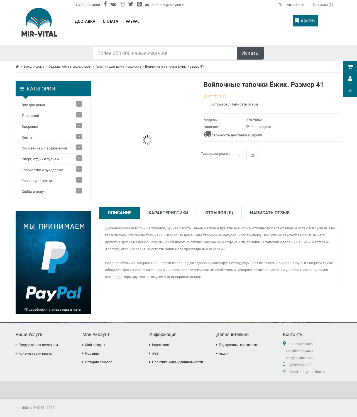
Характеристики (168, 212)
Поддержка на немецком (38, 345)
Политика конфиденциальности (177, 362)
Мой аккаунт (95, 345)
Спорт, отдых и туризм (40, 159)
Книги (27, 137)
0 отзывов (219, 104)
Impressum (160, 345)
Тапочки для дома (109, 66)
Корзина (92, 353)
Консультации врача (35, 353)
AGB (155, 353)
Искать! (250, 53)
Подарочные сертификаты (240, 345)
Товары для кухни (37, 181)
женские (134, 66)
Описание (119, 212)
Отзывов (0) (219, 212)
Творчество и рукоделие (42, 170)
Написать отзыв (244, 104)
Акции (224, 353)
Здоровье (30, 126)
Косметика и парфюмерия (44, 148)
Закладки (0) (323, 5)
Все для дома (34, 66)
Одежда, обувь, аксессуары (69, 66)
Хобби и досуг (33, 192)
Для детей (30, 116)
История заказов (99, 362)
